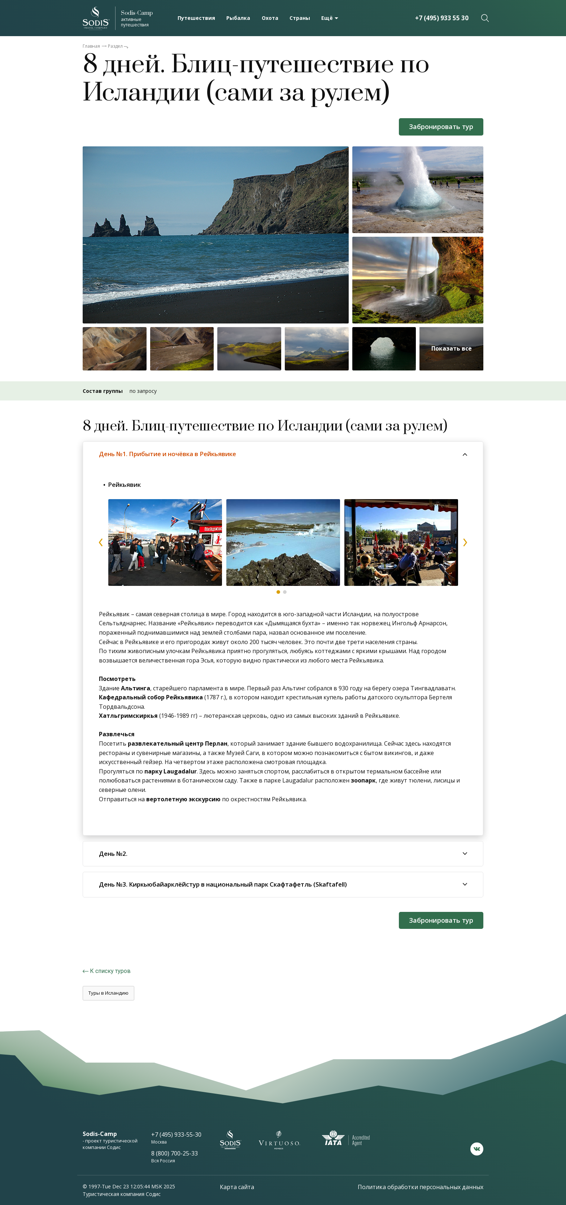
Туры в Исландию (108, 993)
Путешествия (196, 17)
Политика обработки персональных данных (420, 1187)
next (465, 542)
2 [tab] (285, 592)
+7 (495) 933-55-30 (176, 1134)
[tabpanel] (165, 542)
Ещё (327, 17)
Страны (299, 17)
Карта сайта (237, 1187)
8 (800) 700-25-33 (174, 1153)
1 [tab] (278, 592)
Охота (270, 17)
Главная (91, 46)
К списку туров (110, 971)
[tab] (283, 454)
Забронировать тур (441, 126)
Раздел (115, 46)
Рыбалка (238, 17)
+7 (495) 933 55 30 (442, 18)
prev (101, 542)
